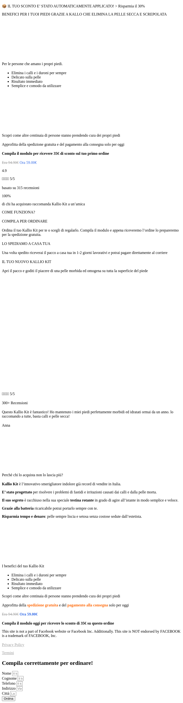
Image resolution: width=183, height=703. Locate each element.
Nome (7, 673)
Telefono (9, 683)
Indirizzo (9, 688)
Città (6, 693)
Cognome (10, 678)
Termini (8, 653)
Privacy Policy (13, 645)
